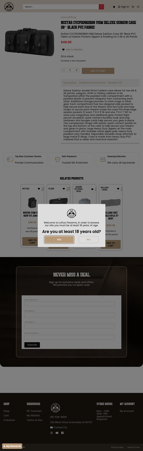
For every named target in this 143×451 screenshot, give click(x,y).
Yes (59, 239)
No (88, 239)
